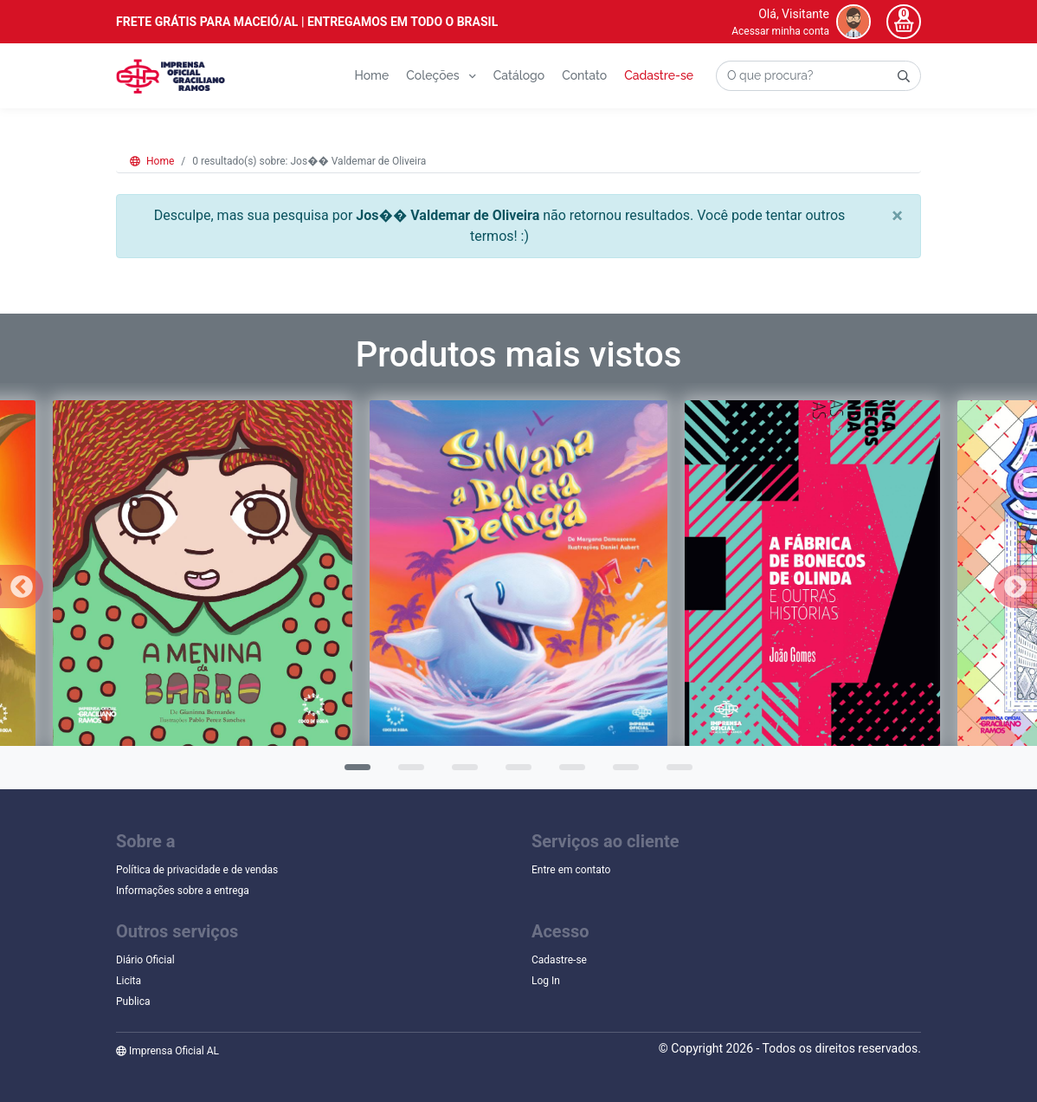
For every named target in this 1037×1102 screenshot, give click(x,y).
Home (371, 75)
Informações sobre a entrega (182, 891)
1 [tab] (353, 772)
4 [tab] (514, 772)
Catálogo (518, 75)
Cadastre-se (658, 75)
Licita (128, 981)
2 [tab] (406, 772)
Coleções (440, 75)
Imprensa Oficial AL (167, 1051)
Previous (21, 586)
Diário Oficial (145, 960)
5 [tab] (567, 772)
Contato (584, 75)
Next (1015, 586)
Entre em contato (570, 870)
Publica (133, 1001)
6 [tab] (621, 772)
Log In (545, 981)
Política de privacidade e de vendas (197, 870)
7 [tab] (675, 772)
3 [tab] (460, 772)
